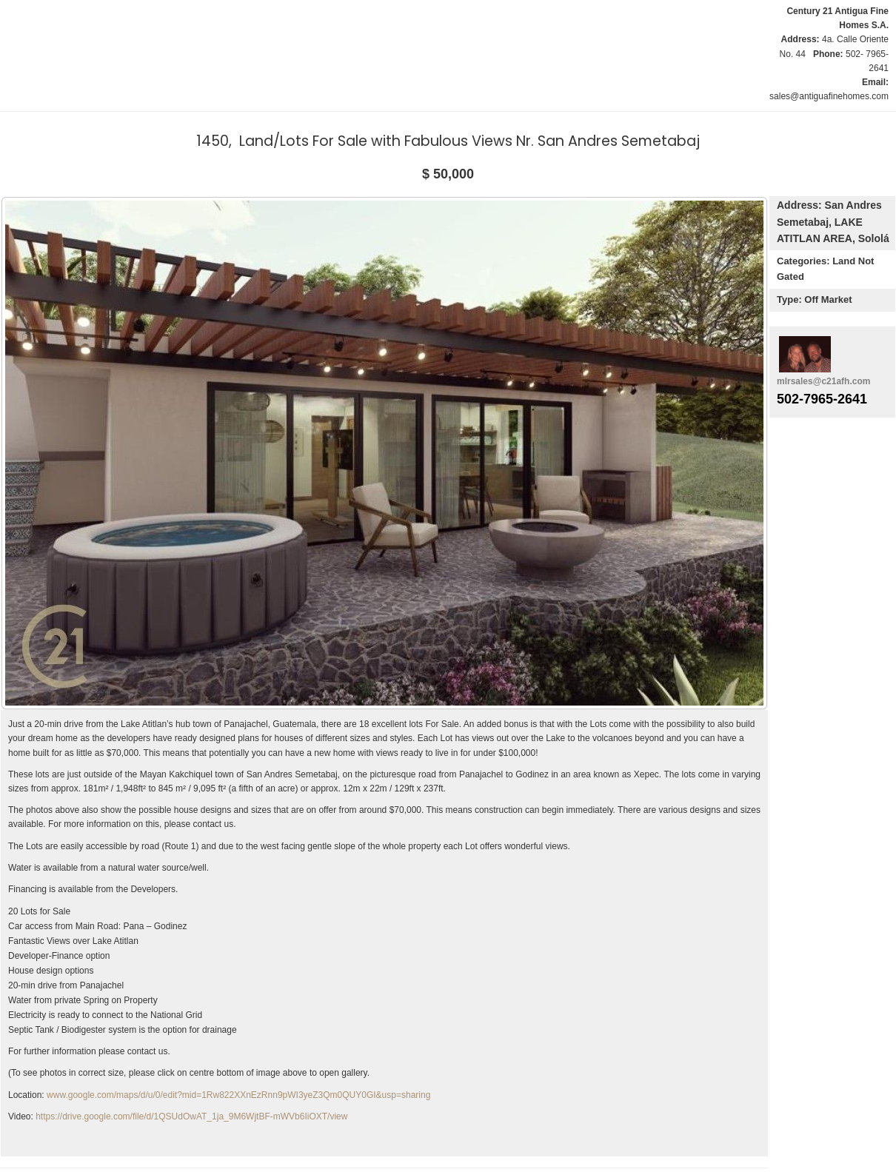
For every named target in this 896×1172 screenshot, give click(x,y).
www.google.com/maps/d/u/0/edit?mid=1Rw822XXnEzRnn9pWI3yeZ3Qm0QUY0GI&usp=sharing (238, 1095)
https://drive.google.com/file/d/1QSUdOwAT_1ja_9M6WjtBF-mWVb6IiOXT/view (191, 1116)
